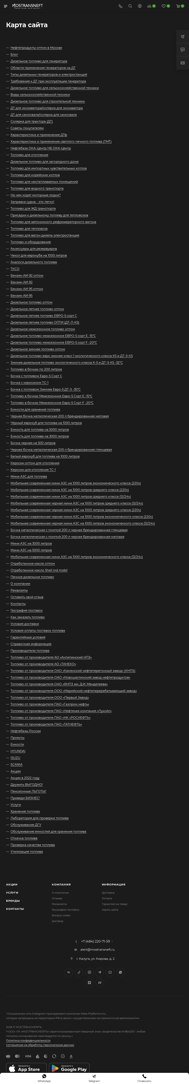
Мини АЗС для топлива (29, 476)
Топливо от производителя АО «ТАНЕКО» (43, 664)
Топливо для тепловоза (29, 228)
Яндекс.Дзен (89, 982)
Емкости (17, 744)
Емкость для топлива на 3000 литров (40, 436)
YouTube (110, 972)
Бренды (13, 900)
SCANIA (16, 764)
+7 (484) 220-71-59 (95, 941)
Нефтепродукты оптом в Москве (36, 48)
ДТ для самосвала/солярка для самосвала (44, 115)
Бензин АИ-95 (21, 295)
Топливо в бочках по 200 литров (36, 369)
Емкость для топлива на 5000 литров (40, 429)
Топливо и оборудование (31, 242)
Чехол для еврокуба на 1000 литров (39, 255)
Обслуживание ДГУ (26, 825)
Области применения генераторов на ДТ (43, 68)
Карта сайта (110, 909)
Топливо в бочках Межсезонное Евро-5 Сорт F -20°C (52, 403)
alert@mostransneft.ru (97, 949)
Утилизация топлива (27, 851)
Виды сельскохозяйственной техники (40, 94)
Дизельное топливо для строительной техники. (48, 101)
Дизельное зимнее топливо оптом (38, 349)
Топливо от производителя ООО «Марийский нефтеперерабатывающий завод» (74, 691)
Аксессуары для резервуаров (34, 248)
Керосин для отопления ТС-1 (33, 470)
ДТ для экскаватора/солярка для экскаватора (47, 108)
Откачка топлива (24, 838)
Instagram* (89, 972)
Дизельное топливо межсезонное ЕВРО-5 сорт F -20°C (54, 342)
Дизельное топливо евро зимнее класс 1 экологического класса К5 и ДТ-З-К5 (72, 356)
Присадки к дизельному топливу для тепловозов (49, 215)
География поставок (27, 610)
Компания (61, 884)
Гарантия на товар (114, 904)
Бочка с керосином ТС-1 (29, 382)
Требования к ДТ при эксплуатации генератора (48, 81)
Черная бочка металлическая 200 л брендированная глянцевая (61, 449)
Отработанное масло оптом (33, 563)
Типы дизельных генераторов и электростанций (49, 74)
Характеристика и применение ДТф (39, 135)
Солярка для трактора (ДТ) (32, 121)
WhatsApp (120, 972)
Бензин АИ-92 (22, 282)
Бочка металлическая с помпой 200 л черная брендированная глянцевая (69, 530)
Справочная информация (31, 644)
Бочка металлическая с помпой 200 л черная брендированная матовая (67, 537)
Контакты (18, 604)
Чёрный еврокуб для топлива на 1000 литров (46, 423)
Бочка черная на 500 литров (33, 443)
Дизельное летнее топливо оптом (37, 309)
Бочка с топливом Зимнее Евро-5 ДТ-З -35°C (46, 389)
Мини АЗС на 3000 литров (31, 543)
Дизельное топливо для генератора (39, 61)
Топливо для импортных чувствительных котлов (49, 168)
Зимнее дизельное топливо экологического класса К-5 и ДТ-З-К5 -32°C (67, 362)
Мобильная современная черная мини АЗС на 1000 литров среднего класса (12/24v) (77, 503)
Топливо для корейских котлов (35, 175)
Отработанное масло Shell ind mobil (39, 570)
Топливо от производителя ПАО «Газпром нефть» (50, 704)
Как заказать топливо (28, 617)
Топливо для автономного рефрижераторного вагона (53, 222)
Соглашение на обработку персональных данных (40, 1044)
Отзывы (57, 898)
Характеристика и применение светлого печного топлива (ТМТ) (61, 141)
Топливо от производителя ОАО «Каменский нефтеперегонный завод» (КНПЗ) (73, 671)
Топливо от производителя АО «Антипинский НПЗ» (51, 657)
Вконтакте (68, 972)
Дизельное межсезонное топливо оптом (43, 329)
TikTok (99, 982)
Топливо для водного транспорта (37, 188)
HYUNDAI (18, 751)
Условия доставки (25, 624)
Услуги (16, 805)
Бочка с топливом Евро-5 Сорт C (36, 376)
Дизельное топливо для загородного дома (45, 161)
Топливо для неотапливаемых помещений (44, 182)
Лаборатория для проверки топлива (40, 818)
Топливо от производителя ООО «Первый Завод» (50, 697)
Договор (57, 921)
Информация (114, 884)
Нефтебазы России (26, 731)
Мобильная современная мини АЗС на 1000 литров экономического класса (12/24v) (77, 557)
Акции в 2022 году (25, 778)
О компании (20, 583)
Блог (14, 54)
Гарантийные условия (28, 637)
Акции (16, 771)
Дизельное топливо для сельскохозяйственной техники (55, 88)
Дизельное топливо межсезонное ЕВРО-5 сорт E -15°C (53, 336)
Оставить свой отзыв (27, 597)
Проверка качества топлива (33, 845)
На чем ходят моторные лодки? (36, 195)
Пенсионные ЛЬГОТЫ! (28, 791)
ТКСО (15, 269)
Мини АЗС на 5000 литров (31, 550)
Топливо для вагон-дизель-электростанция (45, 235)
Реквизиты (19, 590)
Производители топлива (30, 650)
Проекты (18, 738)
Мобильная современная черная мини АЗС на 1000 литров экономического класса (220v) (82, 516)
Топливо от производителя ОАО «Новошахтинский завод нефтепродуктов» (70, 677)
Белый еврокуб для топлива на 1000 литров (45, 456)
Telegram (99, 972)
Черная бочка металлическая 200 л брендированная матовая (60, 416)
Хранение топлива (25, 811)
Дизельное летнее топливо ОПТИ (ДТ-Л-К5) (45, 322)
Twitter (79, 972)
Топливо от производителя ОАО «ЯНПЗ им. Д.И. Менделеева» (59, 684)
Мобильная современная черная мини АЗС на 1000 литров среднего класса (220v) (76, 510)
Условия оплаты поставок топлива (38, 630)
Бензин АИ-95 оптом (27, 289)
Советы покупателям (27, 128)
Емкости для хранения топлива (35, 409)
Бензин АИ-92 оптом (27, 275)
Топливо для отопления (29, 155)
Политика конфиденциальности (28, 1040)
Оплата (107, 898)
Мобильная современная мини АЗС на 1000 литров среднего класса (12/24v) (71, 496)
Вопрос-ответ (61, 915)
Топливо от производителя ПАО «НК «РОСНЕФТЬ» (51, 717)
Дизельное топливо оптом (31, 302)
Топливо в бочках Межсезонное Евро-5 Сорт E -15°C (51, 396)
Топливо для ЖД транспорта (33, 208)
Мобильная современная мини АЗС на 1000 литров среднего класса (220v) (70, 490)
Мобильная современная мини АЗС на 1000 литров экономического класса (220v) (76, 483)
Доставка (108, 892)
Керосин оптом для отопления (35, 463)
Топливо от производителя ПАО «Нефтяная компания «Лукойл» (61, 711)
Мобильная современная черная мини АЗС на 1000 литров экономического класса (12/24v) (83, 523)
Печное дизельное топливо (32, 577)
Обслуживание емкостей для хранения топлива (48, 831)
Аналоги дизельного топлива (34, 262)
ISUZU (15, 758)
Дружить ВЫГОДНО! (27, 784)
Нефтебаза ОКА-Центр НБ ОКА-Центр (41, 148)
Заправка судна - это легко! (32, 202)
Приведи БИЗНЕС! (25, 798)
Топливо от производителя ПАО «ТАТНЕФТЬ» (46, 724)
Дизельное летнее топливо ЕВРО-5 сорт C (44, 315)
